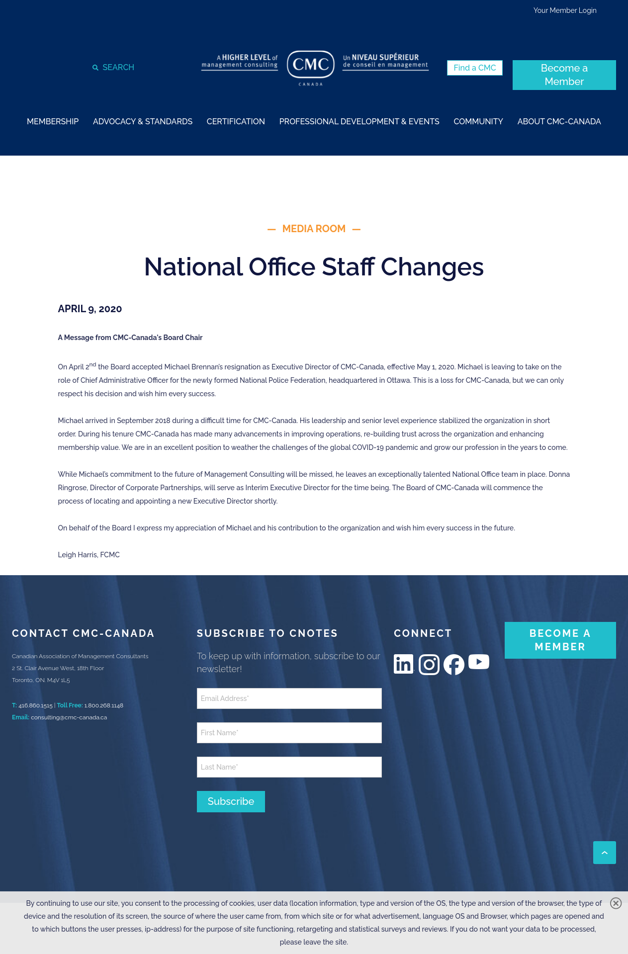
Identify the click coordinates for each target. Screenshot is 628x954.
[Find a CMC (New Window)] (474, 68)
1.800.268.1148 (104, 705)
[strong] (53, 121)
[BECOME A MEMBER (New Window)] (560, 640)
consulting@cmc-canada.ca (69, 717)
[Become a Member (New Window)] (564, 75)
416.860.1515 (35, 705)
